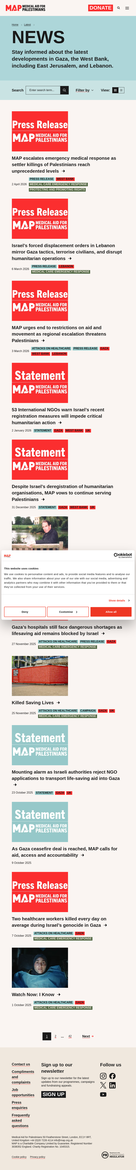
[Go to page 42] (70, 1036)
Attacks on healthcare (51, 348)
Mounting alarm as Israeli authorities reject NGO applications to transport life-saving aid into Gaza (66, 777)
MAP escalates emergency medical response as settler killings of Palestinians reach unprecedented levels (64, 164)
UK (88, 430)
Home (15, 24)
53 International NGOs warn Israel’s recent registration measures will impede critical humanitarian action (58, 416)
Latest (27, 24)
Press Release (41, 178)
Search (18, 90)
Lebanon (66, 266)
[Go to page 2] (55, 1036)
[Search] (64, 90)
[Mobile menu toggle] (127, 7)
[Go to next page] (87, 1036)
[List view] (121, 90)
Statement (42, 430)
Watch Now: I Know (36, 994)
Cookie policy (19, 1156)
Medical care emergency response (58, 184)
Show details (117, 600)
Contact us (21, 1064)
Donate (101, 8)
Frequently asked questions (21, 1120)
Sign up (53, 1094)
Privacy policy (37, 1156)
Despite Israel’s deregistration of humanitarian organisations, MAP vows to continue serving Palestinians (62, 493)
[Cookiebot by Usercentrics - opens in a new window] (116, 555)
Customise (68, 611)
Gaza (105, 348)
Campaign (88, 710)
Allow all (111, 611)
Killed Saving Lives (36, 702)
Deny (25, 611)
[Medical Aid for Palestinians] (25, 7)
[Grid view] (115, 90)
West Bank (65, 178)
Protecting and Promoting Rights (57, 189)
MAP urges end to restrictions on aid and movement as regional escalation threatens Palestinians (59, 334)
